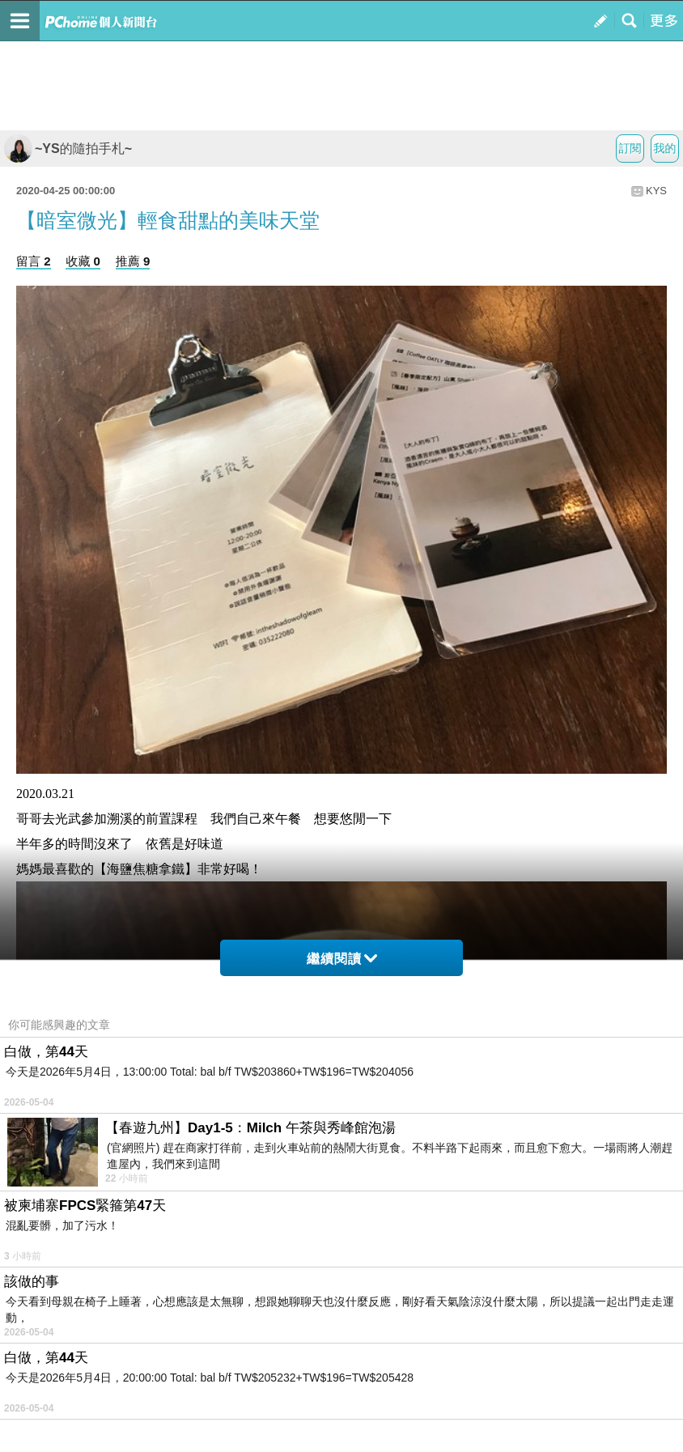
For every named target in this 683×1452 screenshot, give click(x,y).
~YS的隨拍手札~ (68, 148)
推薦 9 (133, 261)
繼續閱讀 (342, 958)
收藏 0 (83, 261)
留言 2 (33, 261)
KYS (656, 191)
